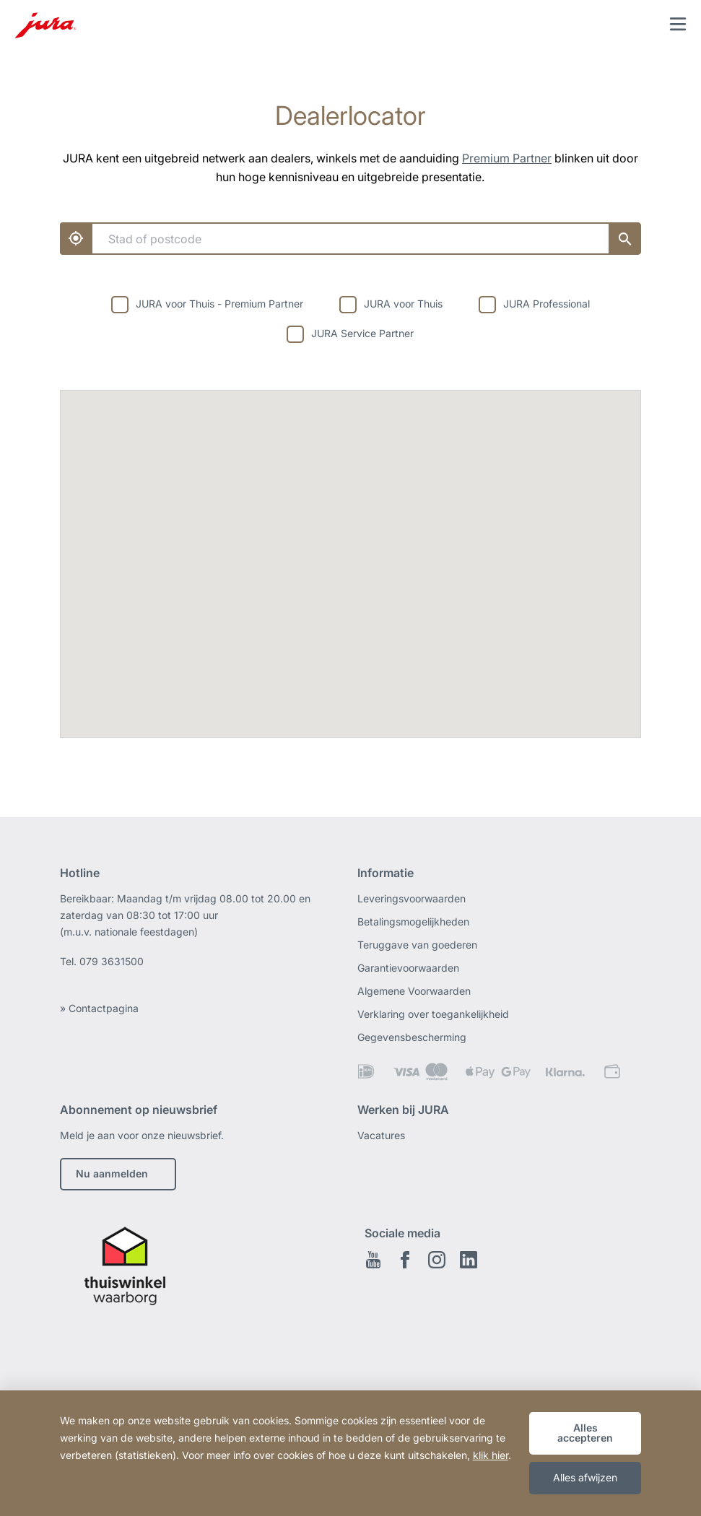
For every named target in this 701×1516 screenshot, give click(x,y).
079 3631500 (111, 961)
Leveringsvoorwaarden (411, 898)
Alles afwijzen (585, 1477)
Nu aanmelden (112, 1173)
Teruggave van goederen (417, 944)
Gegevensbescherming (411, 1037)
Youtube (373, 1259)
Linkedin (468, 1259)
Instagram (436, 1259)
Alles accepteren (585, 1432)
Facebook (405, 1259)
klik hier (490, 1455)
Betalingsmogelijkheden (413, 921)
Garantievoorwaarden (408, 968)
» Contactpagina (99, 1008)
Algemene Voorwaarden (414, 991)
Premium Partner (507, 158)
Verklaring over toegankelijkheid (433, 1014)
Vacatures (381, 1135)
